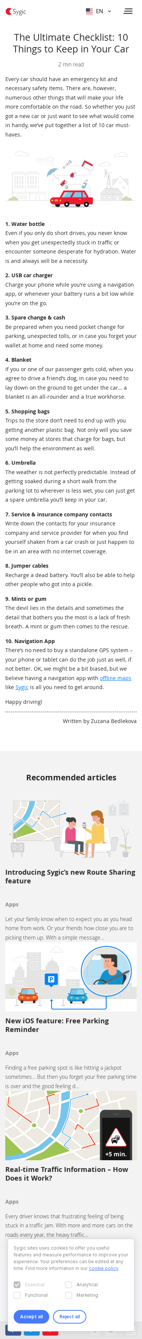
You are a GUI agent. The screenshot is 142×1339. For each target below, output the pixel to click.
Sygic (22, 687)
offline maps (115, 678)
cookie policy (103, 1268)
